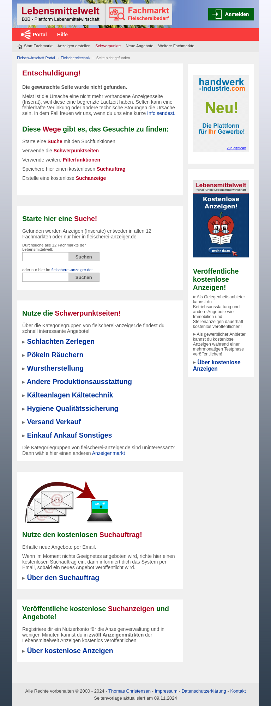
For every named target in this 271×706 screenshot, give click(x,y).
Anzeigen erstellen (74, 46)
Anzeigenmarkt (108, 453)
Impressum (166, 691)
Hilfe (62, 34)
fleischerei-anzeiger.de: (72, 270)
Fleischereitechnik (75, 58)
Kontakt (238, 691)
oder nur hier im (57, 270)
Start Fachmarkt (38, 46)
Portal (40, 34)
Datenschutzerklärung (203, 691)
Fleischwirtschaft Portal (36, 58)
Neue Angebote (139, 46)
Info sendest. (161, 113)
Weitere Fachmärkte (176, 46)
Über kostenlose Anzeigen (217, 365)
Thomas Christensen (129, 691)
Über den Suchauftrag (63, 578)
